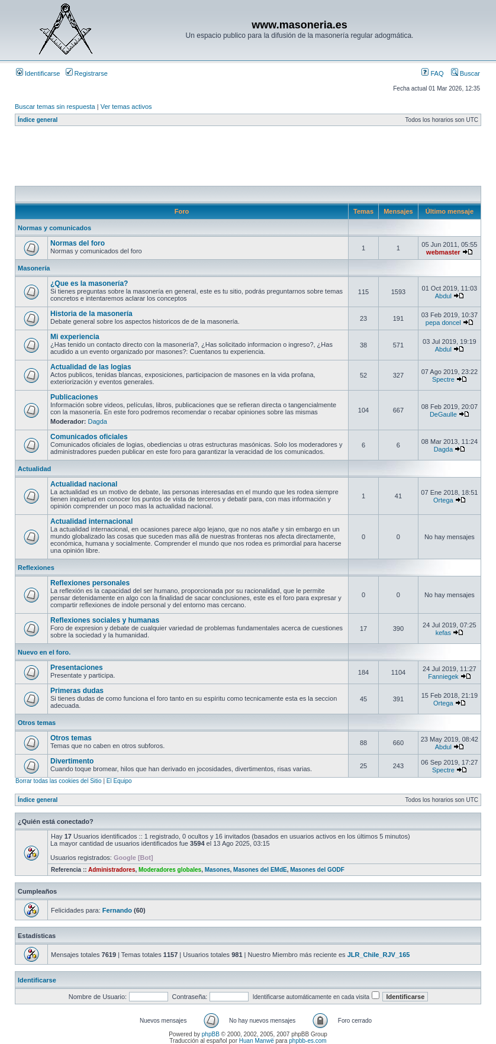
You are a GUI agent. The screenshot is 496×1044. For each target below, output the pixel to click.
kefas (443, 632)
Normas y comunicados (54, 227)
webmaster (443, 252)
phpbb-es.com (307, 1040)
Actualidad (34, 468)
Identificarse (38, 73)
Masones (217, 869)
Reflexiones (36, 567)
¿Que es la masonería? (89, 283)
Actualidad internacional (91, 521)
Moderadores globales (170, 869)
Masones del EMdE (260, 869)
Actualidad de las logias (90, 367)
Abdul (443, 295)
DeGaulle (443, 414)
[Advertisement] (230, 159)
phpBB (211, 1034)
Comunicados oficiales (89, 437)
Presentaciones (76, 667)
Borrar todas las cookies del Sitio (58, 781)
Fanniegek (443, 676)
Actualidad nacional (83, 484)
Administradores (111, 869)
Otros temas (37, 722)
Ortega (443, 500)
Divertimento (72, 761)
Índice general (37, 120)
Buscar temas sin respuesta (55, 106)
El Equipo (119, 781)
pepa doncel (443, 322)
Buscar (465, 73)
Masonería (34, 268)
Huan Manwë (256, 1040)
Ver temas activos (126, 106)
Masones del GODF (317, 869)
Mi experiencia (74, 337)
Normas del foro (77, 243)
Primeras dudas (77, 691)
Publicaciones (74, 397)
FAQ (432, 73)
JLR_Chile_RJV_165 (378, 954)
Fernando (117, 910)
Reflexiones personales (90, 583)
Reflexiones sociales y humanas (104, 620)
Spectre (443, 379)
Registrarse (87, 73)
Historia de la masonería (91, 314)
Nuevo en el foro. (44, 652)
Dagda (97, 421)
